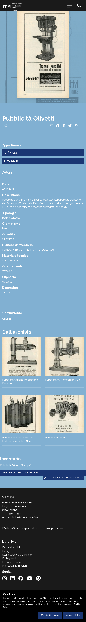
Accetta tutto (73, 615)
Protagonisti (9, 558)
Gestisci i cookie (50, 615)
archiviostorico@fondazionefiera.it (21, 517)
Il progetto (8, 551)
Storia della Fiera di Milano (17, 554)
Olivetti (6, 318)
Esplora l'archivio (11, 547)
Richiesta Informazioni (14, 565)
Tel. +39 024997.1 (12, 513)
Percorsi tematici (11, 562)
